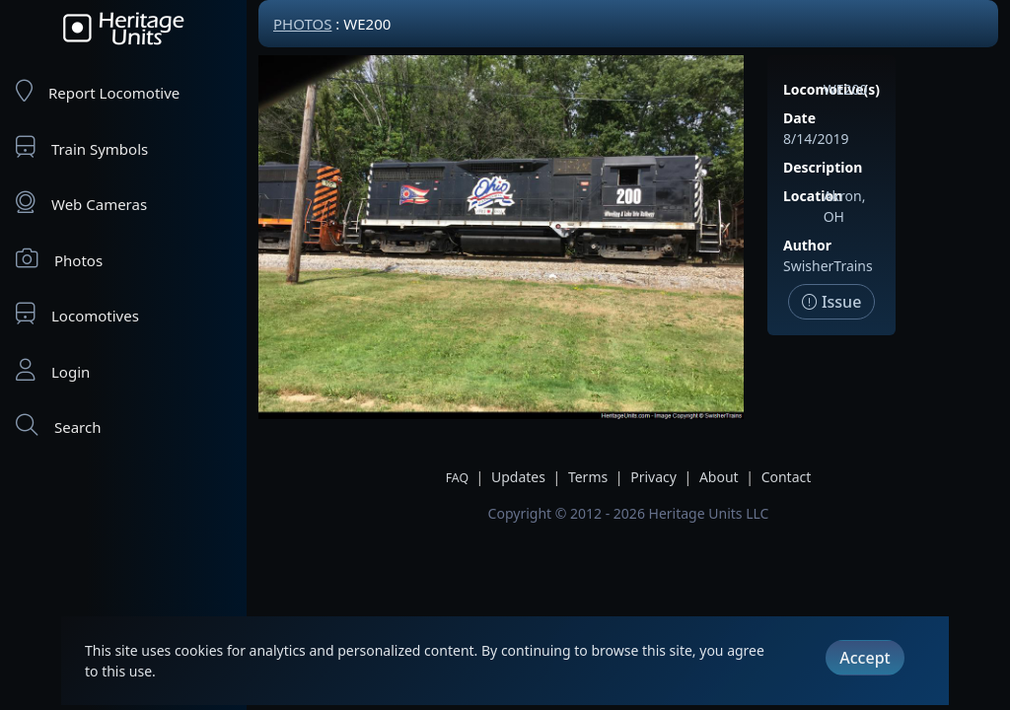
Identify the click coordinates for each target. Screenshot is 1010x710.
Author (807, 245)
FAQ (457, 477)
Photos (59, 259)
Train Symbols (82, 147)
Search (58, 425)
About (719, 476)
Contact (786, 476)
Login (53, 370)
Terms (588, 476)
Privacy (653, 476)
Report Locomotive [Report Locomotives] (98, 91)
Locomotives (77, 314)
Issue (832, 302)
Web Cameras (81, 202)
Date (799, 117)
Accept (864, 658)
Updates (518, 476)
